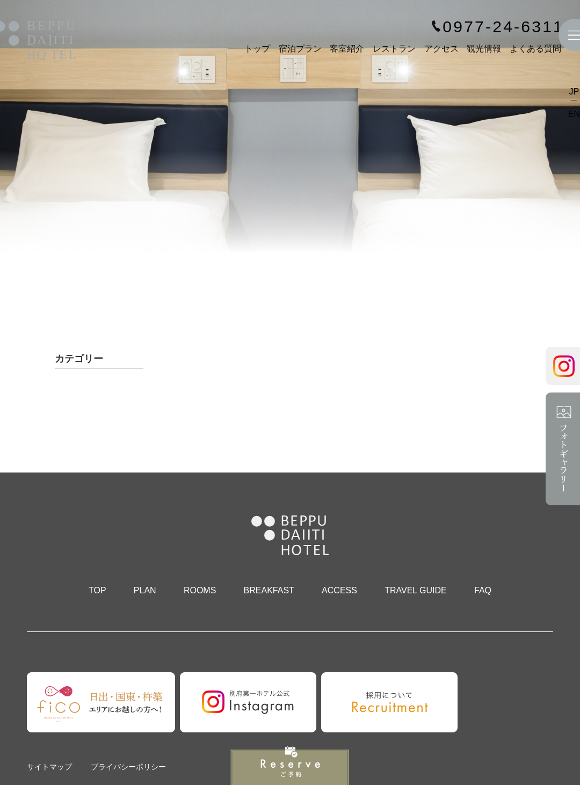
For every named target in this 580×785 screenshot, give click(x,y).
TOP (97, 590)
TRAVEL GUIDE (416, 590)
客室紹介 (347, 48)
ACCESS (339, 590)
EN (574, 114)
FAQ (482, 590)
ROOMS (200, 590)
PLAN (145, 590)
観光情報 (484, 48)
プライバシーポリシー (128, 766)
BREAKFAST (269, 590)
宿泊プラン (300, 48)
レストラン (394, 48)
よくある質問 (535, 48)
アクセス (441, 48)
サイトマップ (49, 766)
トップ (257, 48)
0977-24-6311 (503, 27)
